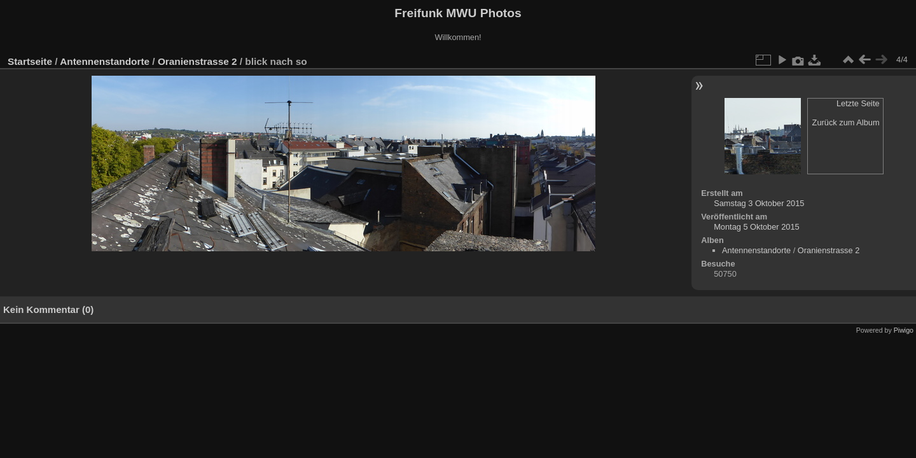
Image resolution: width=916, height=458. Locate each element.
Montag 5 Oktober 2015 (756, 227)
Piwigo (903, 330)
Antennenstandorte (104, 61)
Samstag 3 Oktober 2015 (759, 203)
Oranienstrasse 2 (197, 61)
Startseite (30, 61)
